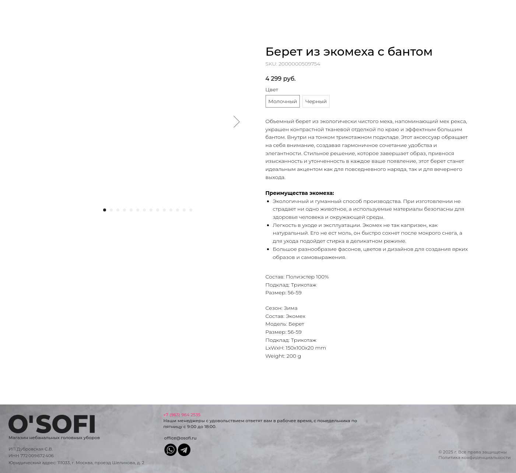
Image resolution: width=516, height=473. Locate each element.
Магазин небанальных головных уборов (54, 437)
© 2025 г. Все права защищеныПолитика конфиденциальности (474, 454)
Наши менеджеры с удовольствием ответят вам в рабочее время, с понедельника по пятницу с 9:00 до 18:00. (260, 421)
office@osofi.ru (180, 438)
